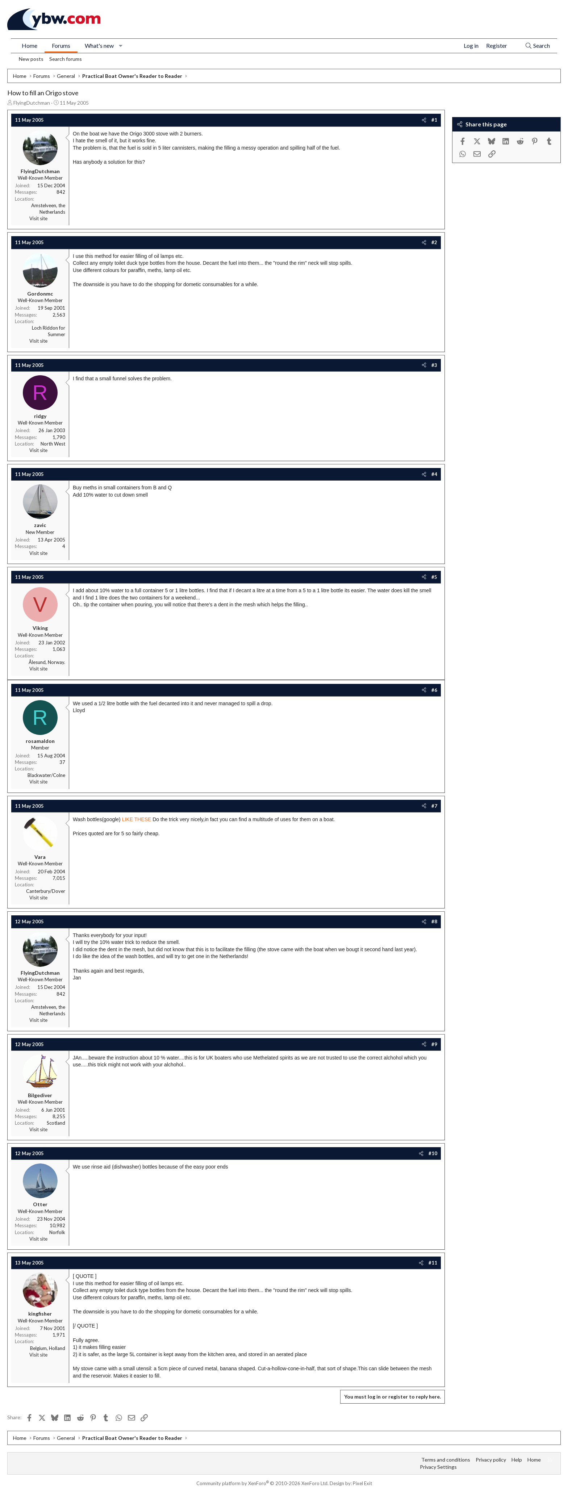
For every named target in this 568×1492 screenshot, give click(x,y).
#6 (434, 690)
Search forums (65, 59)
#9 (434, 1044)
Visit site (38, 218)
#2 (434, 242)
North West (53, 444)
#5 (434, 577)
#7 (434, 806)
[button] (121, 46)
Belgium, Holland (47, 1348)
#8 (434, 921)
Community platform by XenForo (262, 1483)
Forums (61, 45)
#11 (433, 1263)
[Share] (424, 120)
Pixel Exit (362, 1483)
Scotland (56, 1123)
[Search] (537, 46)
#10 (433, 1153)
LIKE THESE (136, 819)
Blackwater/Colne (46, 775)
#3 (434, 365)
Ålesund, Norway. (47, 662)
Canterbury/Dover (45, 891)
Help (516, 1460)
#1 (434, 120)
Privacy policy (491, 1460)
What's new (99, 45)
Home (29, 45)
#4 (434, 474)
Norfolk (57, 1232)
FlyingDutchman (31, 103)
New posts (31, 59)
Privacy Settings (438, 1467)
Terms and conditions (445, 1460)
